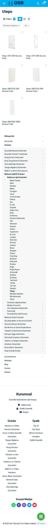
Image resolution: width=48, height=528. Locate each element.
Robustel (13, 261)
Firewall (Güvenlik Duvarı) (17, 314)
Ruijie (12, 267)
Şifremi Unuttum (36, 433)
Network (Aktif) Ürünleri (14, 174)
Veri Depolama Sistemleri (17, 308)
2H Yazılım (41, 523)
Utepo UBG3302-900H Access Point (11, 123)
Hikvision (13, 224)
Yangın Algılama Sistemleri (15, 167)
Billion (12, 189)
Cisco (12, 194)
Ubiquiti (13, 288)
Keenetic (13, 240)
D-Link (12, 205)
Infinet (12, 229)
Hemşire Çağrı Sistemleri (14, 334)
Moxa (12, 248)
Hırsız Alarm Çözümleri (12, 476)
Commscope (15, 197)
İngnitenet (14, 232)
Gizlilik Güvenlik (26, 408)
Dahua (12, 199)
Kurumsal (8, 141)
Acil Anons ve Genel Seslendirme (17, 327)
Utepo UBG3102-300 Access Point (10, 90)
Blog (6, 364)
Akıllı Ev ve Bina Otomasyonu (16, 171)
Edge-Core (14, 210)
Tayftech (13, 280)
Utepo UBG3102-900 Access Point (34, 90)
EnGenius (13, 216)
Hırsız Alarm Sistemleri (13, 347)
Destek (7, 368)
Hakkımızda (24, 405)
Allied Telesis (15, 181)
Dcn (11, 202)
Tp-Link (13, 286)
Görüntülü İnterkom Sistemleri (16, 337)
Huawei (13, 226)
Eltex (12, 213)
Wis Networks (15, 296)
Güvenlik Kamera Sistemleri (15, 151)
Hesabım (36, 436)
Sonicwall (14, 272)
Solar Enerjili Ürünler (12, 351)
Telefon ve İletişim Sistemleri (16, 341)
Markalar (8, 360)
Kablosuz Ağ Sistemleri (17, 177)
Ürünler (7, 145)
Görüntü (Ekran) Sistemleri (15, 324)
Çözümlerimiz (10, 357)
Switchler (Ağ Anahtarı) (16, 302)
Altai (12, 183)
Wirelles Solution (16, 294)
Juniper (13, 237)
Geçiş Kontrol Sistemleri (14, 157)
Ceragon (13, 191)
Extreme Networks (17, 218)
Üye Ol (36, 426)
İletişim (7, 372)
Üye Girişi (36, 429)
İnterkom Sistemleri (12, 344)
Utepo (12, 291)
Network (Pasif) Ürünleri (14, 317)
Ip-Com (13, 234)
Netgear (13, 251)
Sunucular (11, 311)
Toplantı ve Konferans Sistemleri (17, 331)
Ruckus (13, 264)
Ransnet (13, 259)
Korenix (13, 243)
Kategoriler (24, 136)
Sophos (13, 275)
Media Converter (14, 305)
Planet (12, 253)
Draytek (13, 207)
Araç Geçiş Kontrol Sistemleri (16, 161)
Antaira (13, 186)
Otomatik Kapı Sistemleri (14, 164)
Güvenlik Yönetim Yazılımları (15, 154)
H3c (11, 221)
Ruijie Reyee (15, 269)
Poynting (13, 256)
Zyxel (12, 299)
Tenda (12, 283)
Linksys (13, 245)
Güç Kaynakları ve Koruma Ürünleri (18, 321)
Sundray (13, 278)
